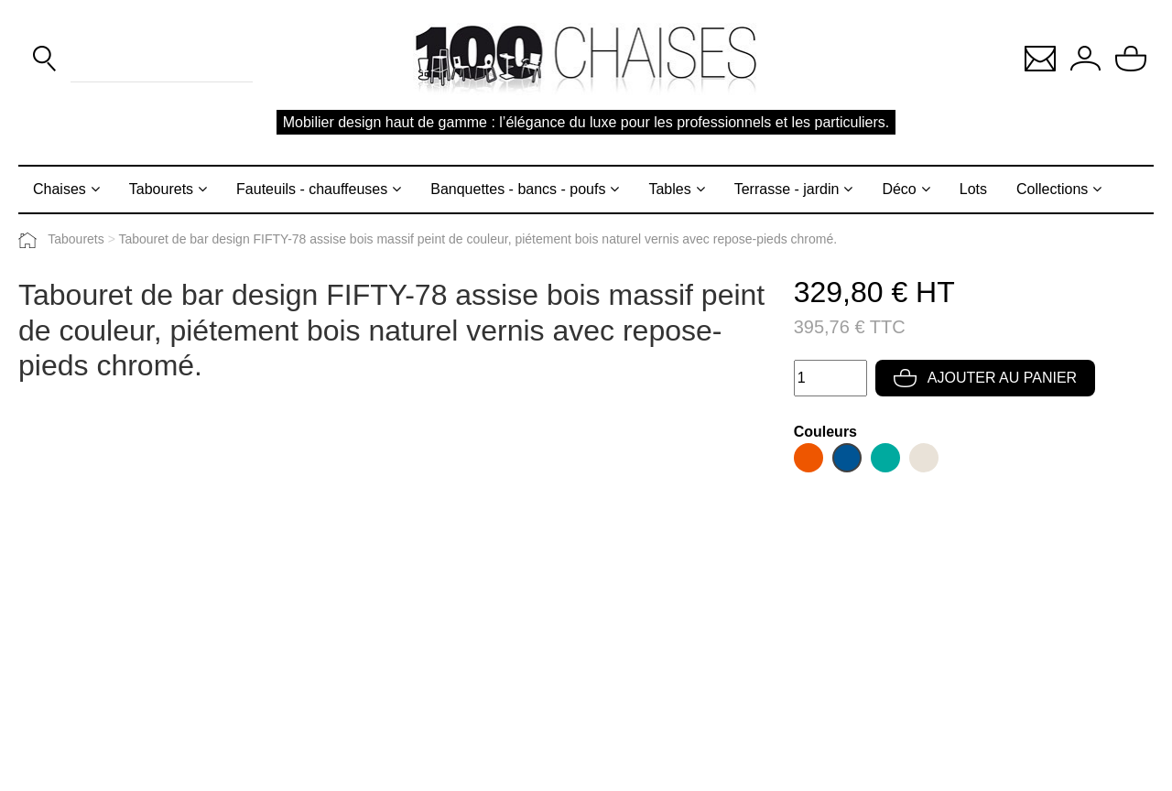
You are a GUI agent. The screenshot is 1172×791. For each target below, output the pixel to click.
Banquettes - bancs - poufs (517, 189)
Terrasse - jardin (787, 189)
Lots (973, 189)
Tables (669, 189)
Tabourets (161, 189)
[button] (1040, 57)
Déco (899, 189)
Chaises (59, 189)
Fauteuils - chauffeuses (311, 189)
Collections (1052, 189)
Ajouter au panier (985, 377)
